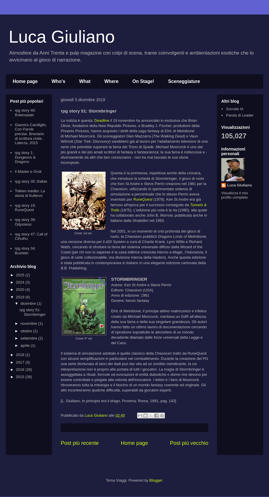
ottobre (27, 331)
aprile (26, 345)
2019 (20, 297)
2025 (20, 275)
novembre (29, 323)
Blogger (156, 480)
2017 (20, 362)
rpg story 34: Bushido (25, 250)
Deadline (101, 120)
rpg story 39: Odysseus (25, 221)
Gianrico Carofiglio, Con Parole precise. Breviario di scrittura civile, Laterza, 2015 (31, 134)
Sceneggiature (184, 81)
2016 (20, 369)
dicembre (29, 303)
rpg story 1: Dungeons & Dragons (25, 157)
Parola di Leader (239, 115)
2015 (20, 377)
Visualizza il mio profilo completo (234, 195)
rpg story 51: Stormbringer (32, 312)
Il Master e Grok (28, 171)
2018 (20, 355)
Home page (25, 81)
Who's (58, 81)
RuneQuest (142, 199)
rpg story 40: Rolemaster (25, 112)
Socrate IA (235, 109)
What (85, 81)
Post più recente (80, 443)
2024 (20, 282)
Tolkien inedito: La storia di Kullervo (30, 193)
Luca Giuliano (62, 36)
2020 (20, 289)
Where (111, 81)
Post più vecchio (189, 443)
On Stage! (143, 81)
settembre (29, 338)
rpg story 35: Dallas (31, 181)
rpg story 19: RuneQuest (25, 207)
